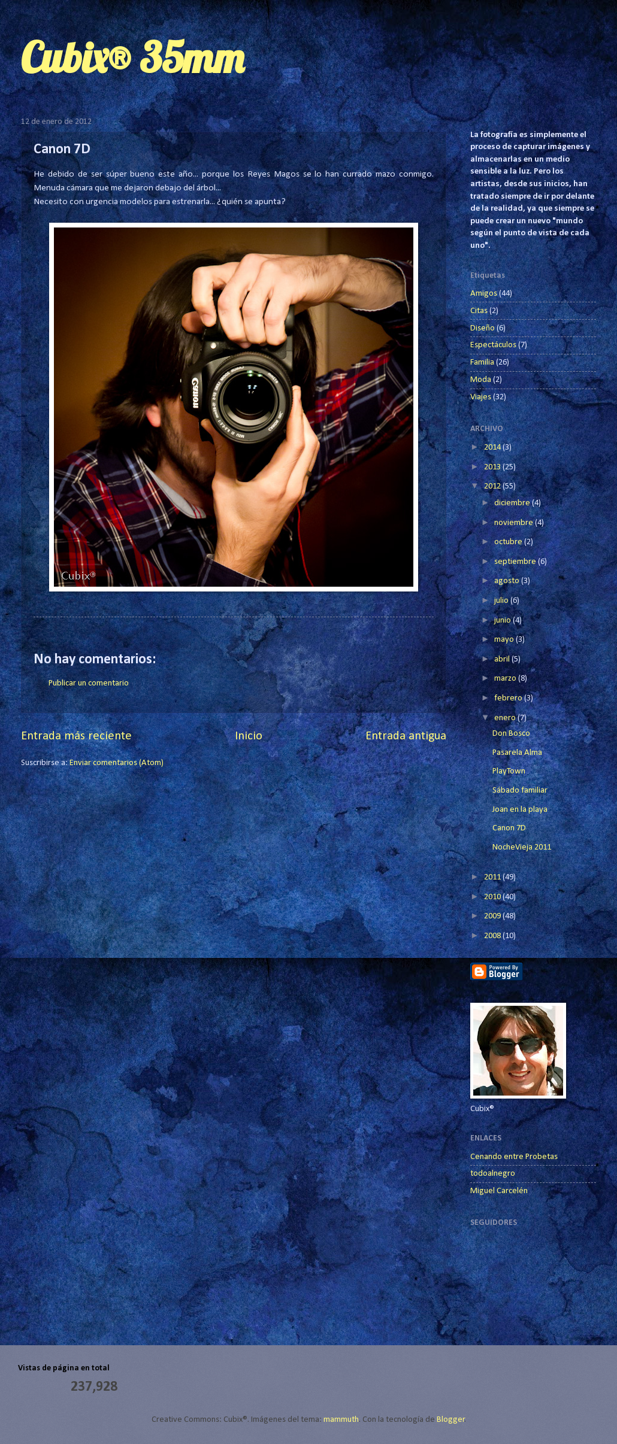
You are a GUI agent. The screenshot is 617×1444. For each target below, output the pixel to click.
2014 (493, 447)
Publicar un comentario (89, 683)
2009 (493, 916)
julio (502, 600)
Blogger (451, 1419)
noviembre (514, 522)
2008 (493, 936)
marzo (506, 678)
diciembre (513, 503)
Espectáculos (493, 345)
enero (506, 718)
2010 (493, 897)
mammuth (341, 1419)
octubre (509, 542)
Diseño (482, 328)
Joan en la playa (520, 809)
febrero (509, 698)
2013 (493, 467)
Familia (482, 362)
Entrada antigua (405, 736)
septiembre (516, 561)
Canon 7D (509, 828)
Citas (479, 311)
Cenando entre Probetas (514, 1156)
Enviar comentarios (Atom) (116, 763)
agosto (507, 581)
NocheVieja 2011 (521, 847)
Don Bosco (511, 733)
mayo (505, 639)
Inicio (248, 736)
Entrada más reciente (76, 736)
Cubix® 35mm (132, 57)
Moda (480, 379)
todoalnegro (492, 1173)
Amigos (483, 293)
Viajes (480, 397)
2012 (493, 486)
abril (503, 659)
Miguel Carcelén (499, 1191)
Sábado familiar (520, 790)
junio (503, 620)
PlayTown (508, 771)
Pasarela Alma (517, 752)
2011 (493, 877)
